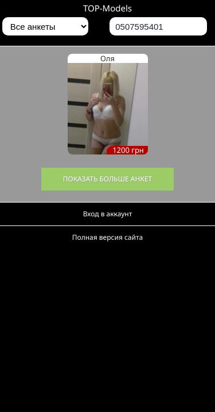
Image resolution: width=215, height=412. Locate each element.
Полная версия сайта (107, 237)
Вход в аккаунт (107, 214)
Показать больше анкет (108, 179)
